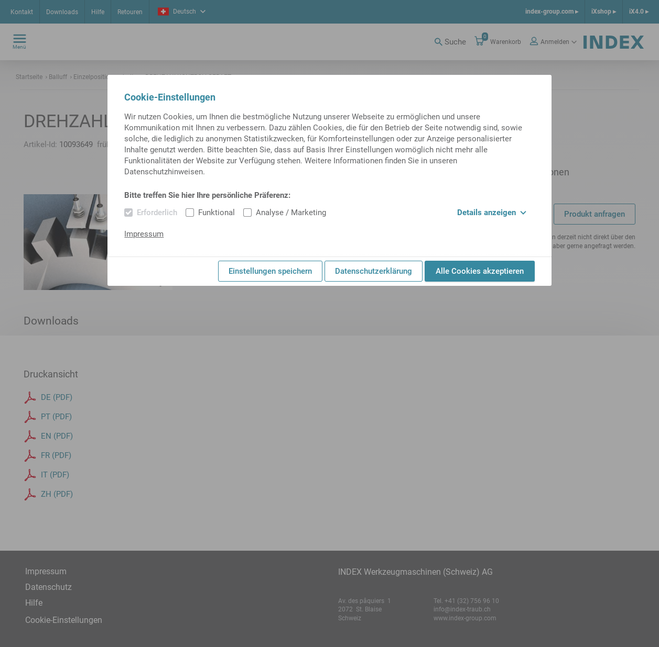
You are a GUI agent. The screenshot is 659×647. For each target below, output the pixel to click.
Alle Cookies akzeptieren (480, 271)
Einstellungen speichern (270, 271)
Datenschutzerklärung (373, 271)
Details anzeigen (491, 212)
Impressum (144, 234)
